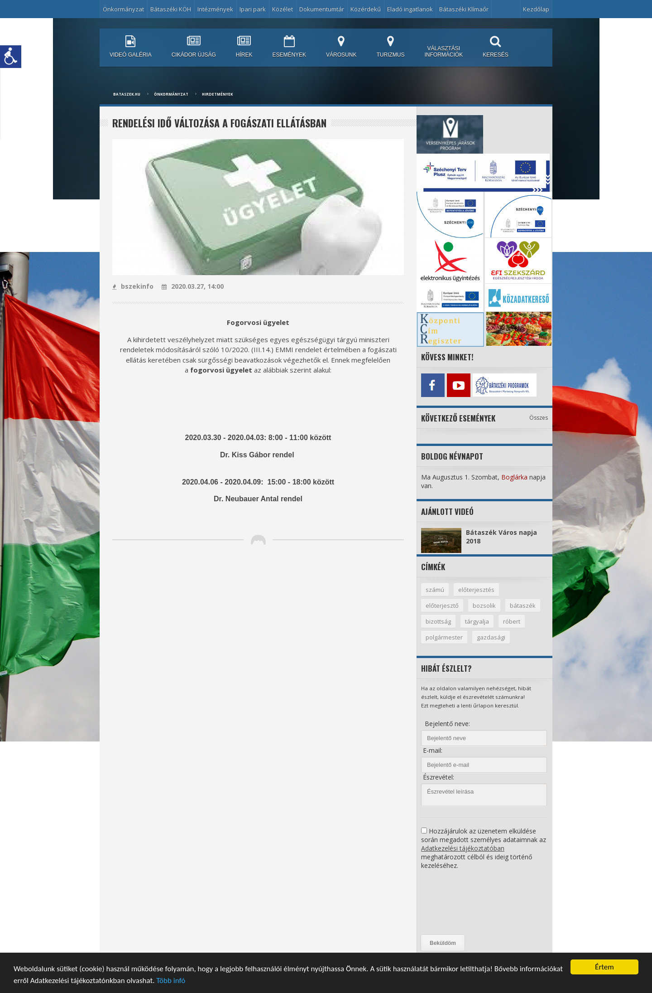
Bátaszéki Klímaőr (464, 9)
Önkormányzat (123, 9)
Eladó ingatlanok (410, 9)
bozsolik (484, 605)
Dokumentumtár (321, 9)
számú (435, 590)
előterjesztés (476, 590)
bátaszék (523, 605)
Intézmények (215, 9)
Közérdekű (365, 9)
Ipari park (253, 9)
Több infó (170, 981)
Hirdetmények (217, 94)
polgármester (444, 637)
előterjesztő (442, 605)
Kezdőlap (536, 9)
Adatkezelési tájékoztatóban (462, 848)
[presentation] (458, 902)
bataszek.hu (126, 94)
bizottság (438, 621)
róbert (511, 621)
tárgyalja (477, 621)
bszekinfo (132, 286)
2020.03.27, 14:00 (193, 286)
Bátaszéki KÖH (170, 9)
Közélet (282, 9)
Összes (538, 417)
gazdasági (491, 637)
